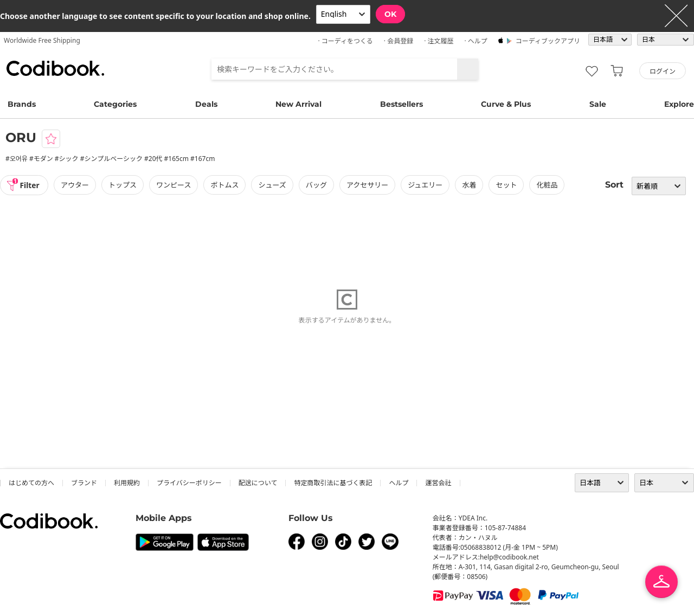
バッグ (317, 185)
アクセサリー (368, 185)
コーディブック (55, 68)
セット (507, 185)
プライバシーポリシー (189, 482)
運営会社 (438, 482)
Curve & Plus (506, 104)
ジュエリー (426, 185)
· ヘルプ (475, 41)
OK (390, 14)
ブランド (84, 482)
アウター (76, 185)
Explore (679, 104)
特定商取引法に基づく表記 (333, 482)
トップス (124, 185)
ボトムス (225, 185)
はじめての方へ (31, 482)
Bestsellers (401, 104)
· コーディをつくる (345, 41)
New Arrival (298, 104)
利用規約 (127, 482)
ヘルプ (398, 482)
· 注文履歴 (438, 41)
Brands (22, 104)
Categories (115, 104)
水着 (470, 185)
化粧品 (547, 185)
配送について (258, 482)
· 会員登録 (398, 41)
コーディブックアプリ (548, 41)
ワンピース (174, 185)
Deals (206, 104)
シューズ (273, 185)
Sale (597, 104)
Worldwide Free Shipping (42, 40)
